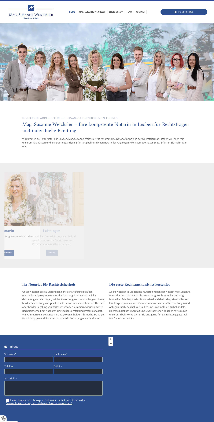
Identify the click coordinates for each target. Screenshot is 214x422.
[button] (183, 12)
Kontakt (140, 11)
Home (72, 11)
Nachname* (60, 354)
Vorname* (10, 354)
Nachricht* (10, 378)
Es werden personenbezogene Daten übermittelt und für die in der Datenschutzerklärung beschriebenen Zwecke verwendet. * (45, 401)
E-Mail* (58, 366)
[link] (116, 12)
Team (129, 11)
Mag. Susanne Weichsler (92, 11)
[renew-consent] (3, 418)
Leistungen (115, 11)
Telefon (8, 366)
